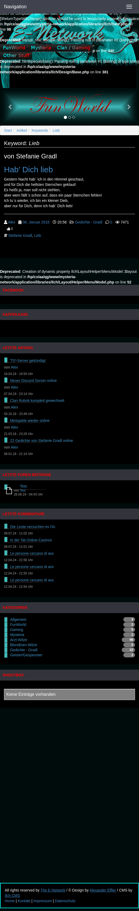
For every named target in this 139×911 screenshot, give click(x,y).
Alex (11, 222)
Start (8, 130)
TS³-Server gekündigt (27, 360)
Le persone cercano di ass (32, 553)
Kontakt (24, 901)
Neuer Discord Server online (33, 380)
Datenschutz (65, 901)
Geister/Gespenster (26, 655)
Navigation (15, 6)
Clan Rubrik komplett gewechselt (37, 400)
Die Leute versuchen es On (32, 527)
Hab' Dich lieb (28, 169)
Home (10, 901)
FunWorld (18, 624)
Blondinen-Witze (23, 645)
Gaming (16, 630)
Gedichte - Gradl (88, 222)
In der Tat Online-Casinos (31, 540)
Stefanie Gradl (20, 235)
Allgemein (18, 619)
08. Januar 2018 (36, 222)
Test (23, 486)
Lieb (56, 130)
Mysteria (17, 635)
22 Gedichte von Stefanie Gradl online (41, 440)
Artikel (21, 130)
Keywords (40, 130)
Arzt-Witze (18, 640)
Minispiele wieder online (30, 420)
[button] (10, 107)
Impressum (42, 901)
